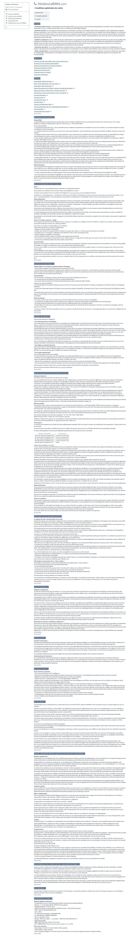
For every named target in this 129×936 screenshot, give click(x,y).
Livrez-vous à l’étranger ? (41, 74)
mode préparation (74, 193)
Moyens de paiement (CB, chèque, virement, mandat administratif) (53, 88)
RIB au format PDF (40, 920)
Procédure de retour (40, 100)
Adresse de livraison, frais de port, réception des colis (49, 90)
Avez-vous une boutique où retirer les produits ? (48, 66)
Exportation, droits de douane (42, 86)
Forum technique (13, 9)
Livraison (10, 16)
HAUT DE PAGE (37, 113)
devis (48, 356)
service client (38, 249)
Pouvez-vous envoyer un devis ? (43, 68)
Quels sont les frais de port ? (42, 70)
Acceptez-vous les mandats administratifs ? (46, 63)
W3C (6, 27)
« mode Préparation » (91, 356)
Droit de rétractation (40, 95)
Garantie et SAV (38, 97)
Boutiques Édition (79, 26)
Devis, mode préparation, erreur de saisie (46, 84)
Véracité (10, 21)
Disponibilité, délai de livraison (43, 81)
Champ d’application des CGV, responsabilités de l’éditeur (50, 107)
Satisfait (10, 18)
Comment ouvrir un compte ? (42, 72)
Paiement (11, 14)
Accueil (38, 19)
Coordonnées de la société (41, 111)
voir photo (64, 905)
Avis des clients (38, 102)
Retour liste (39, 12)
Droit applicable (38, 109)
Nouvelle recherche (41, 16)
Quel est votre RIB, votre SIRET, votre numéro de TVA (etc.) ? (51, 61)
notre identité (62, 367)
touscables (52, 3)
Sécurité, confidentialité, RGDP (43, 104)
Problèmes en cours (14, 23)
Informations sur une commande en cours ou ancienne (50, 93)
